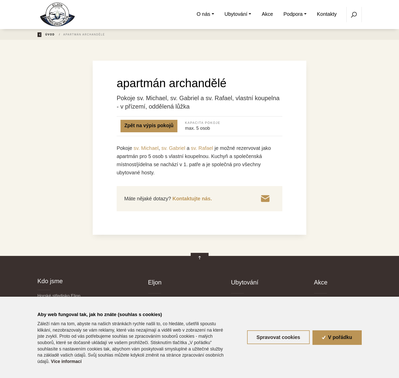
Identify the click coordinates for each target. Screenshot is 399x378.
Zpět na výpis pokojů (149, 125)
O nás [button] (203, 14)
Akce (267, 14)
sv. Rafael (202, 148)
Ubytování (244, 282)
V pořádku (337, 337)
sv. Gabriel (173, 148)
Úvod (66, 34)
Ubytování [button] (235, 14)
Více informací (66, 361)
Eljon (155, 282)
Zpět (45, 34)
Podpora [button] (293, 14)
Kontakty (327, 14)
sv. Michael (146, 148)
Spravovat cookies (278, 337)
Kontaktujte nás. (191, 198)
